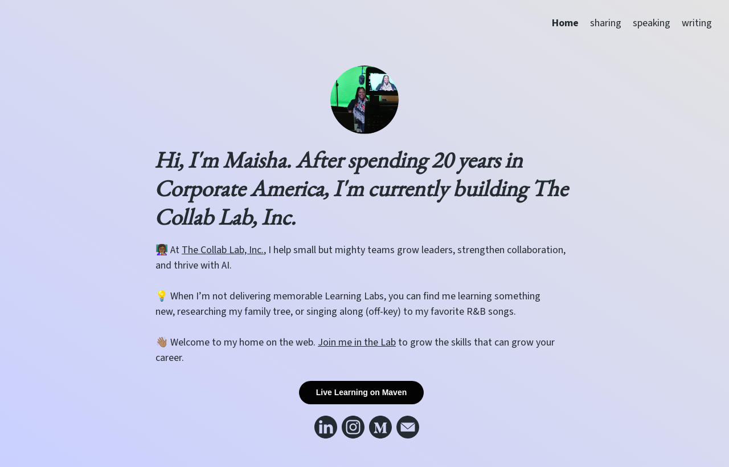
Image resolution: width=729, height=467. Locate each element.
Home (565, 23)
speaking (651, 23)
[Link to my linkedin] (325, 427)
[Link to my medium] (380, 427)
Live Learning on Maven (361, 392)
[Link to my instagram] (353, 427)
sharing (605, 23)
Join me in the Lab (357, 342)
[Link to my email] (407, 427)
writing (697, 23)
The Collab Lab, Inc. (223, 250)
